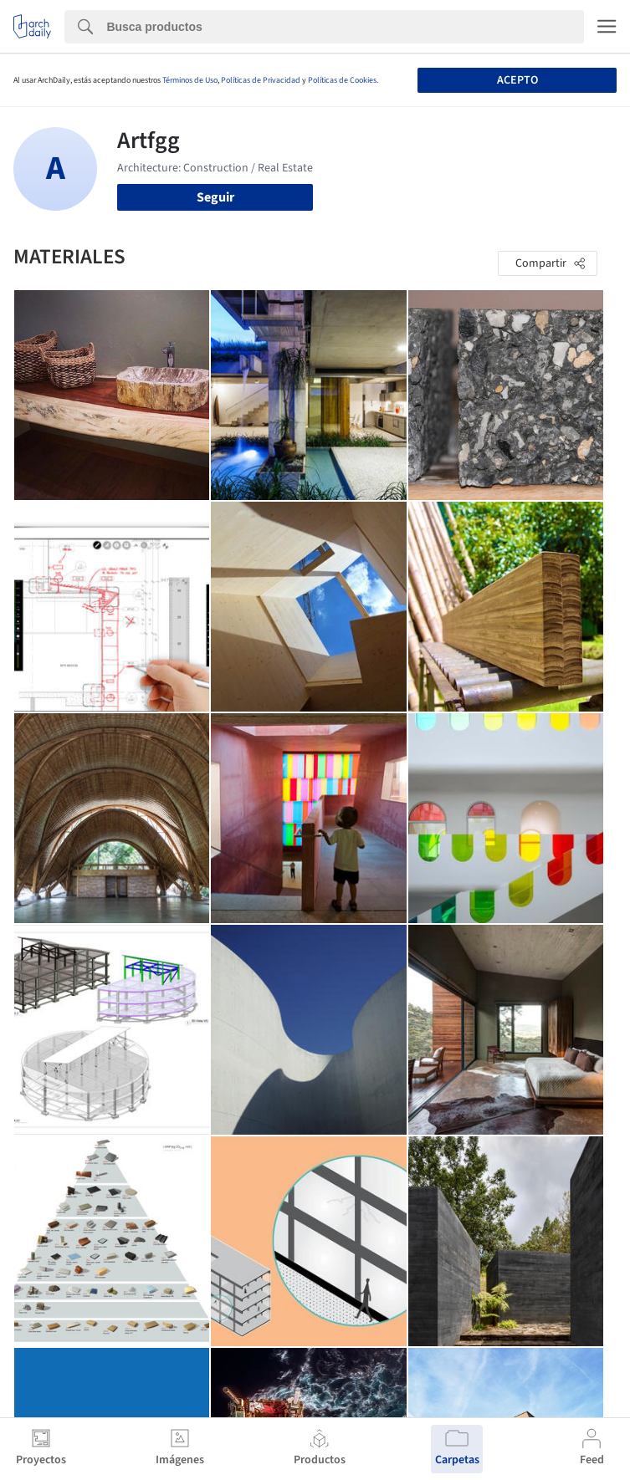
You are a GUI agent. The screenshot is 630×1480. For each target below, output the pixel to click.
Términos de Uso (190, 80)
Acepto (517, 80)
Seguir (215, 197)
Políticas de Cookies (342, 80)
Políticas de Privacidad (260, 80)
